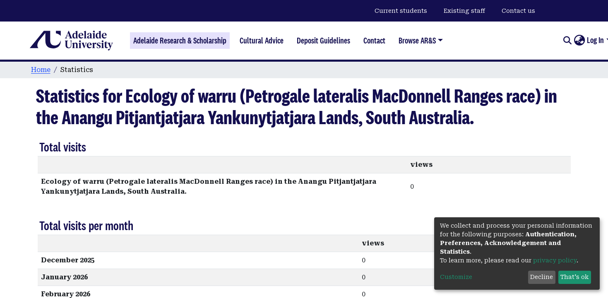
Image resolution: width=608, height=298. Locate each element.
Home (40, 70)
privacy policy (555, 260)
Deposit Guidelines (323, 41)
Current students (401, 10)
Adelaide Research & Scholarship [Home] (179, 41)
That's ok (574, 277)
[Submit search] (567, 41)
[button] (579, 41)
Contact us (518, 10)
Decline (541, 277)
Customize (456, 277)
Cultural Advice (262, 41)
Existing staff (464, 10)
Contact (374, 41)
